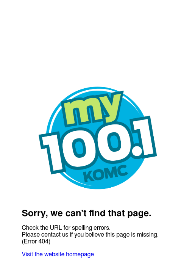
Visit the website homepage (58, 254)
